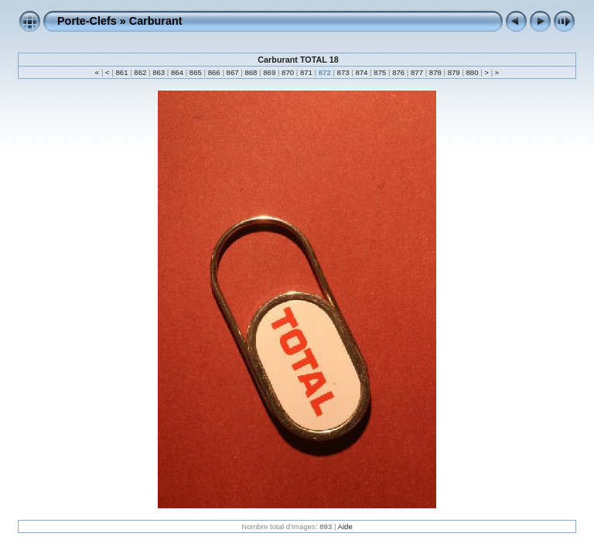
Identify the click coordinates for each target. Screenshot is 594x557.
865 (195, 72)
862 (140, 72)
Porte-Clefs (87, 21)
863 (159, 72)
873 (343, 72)
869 (269, 72)
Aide (345, 526)
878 (435, 72)
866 (214, 72)
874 (361, 72)
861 (122, 72)
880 (472, 72)
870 (287, 72)
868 (251, 72)
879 (454, 72)
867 (232, 72)
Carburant (156, 21)
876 (398, 72)
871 (306, 72)
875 (380, 72)
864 (177, 72)
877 (416, 72)
